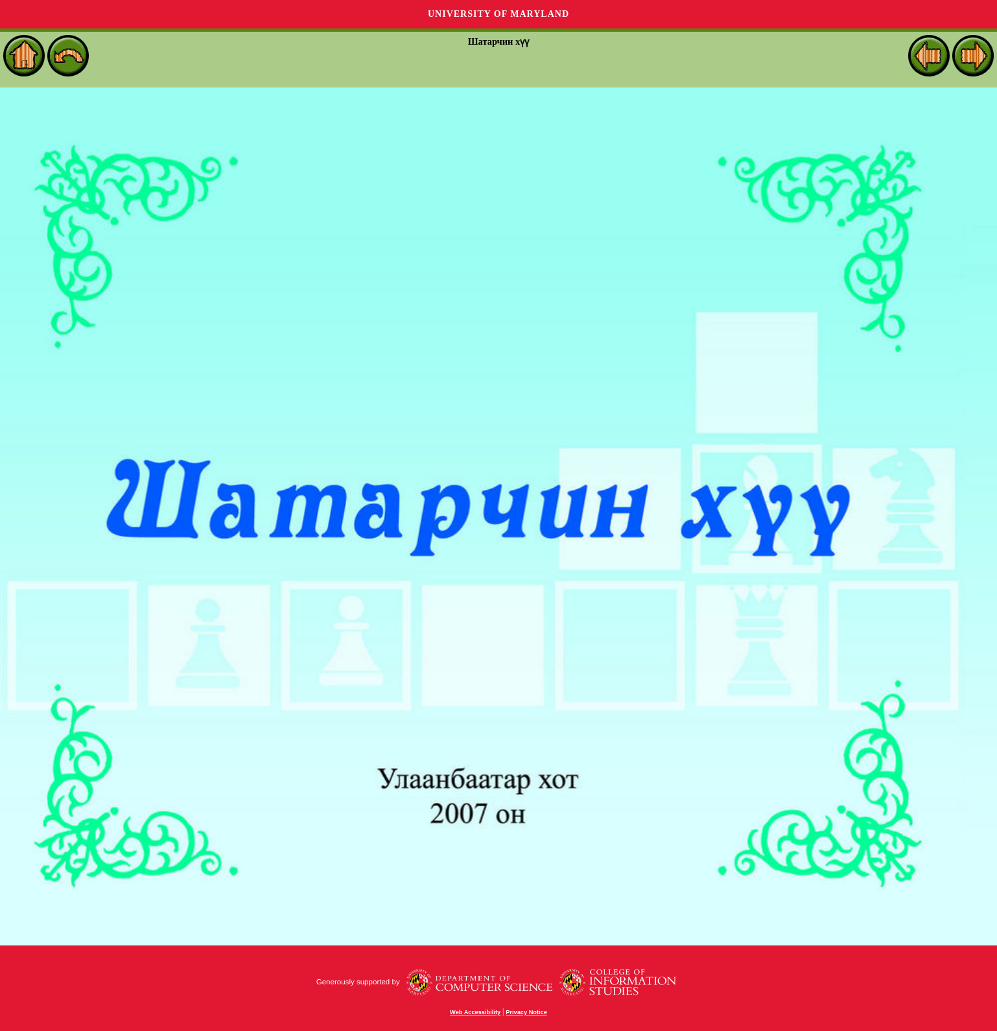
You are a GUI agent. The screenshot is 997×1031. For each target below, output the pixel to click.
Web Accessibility (475, 1012)
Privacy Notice (526, 1012)
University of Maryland (498, 14)
